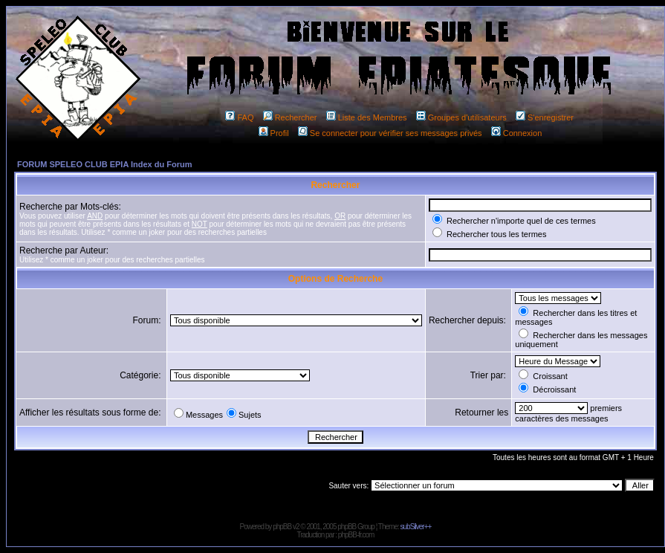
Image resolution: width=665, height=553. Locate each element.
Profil (274, 133)
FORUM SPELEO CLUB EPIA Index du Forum (104, 164)
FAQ (239, 117)
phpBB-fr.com (356, 535)
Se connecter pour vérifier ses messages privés (390, 133)
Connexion (516, 133)
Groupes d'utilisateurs (461, 117)
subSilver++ (416, 527)
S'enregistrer (545, 117)
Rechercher (290, 117)
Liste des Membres (366, 117)
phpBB (282, 527)
